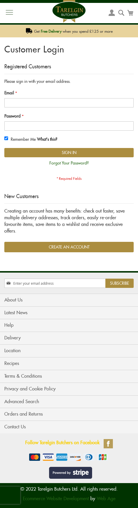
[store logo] (69, 11)
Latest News (15, 313)
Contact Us (15, 427)
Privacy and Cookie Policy (30, 389)
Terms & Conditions (23, 376)
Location (12, 351)
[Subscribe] (119, 283)
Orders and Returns (23, 414)
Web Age (106, 499)
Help (9, 325)
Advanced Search (21, 402)
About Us (13, 300)
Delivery (12, 338)
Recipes (11, 363)
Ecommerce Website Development (56, 499)
